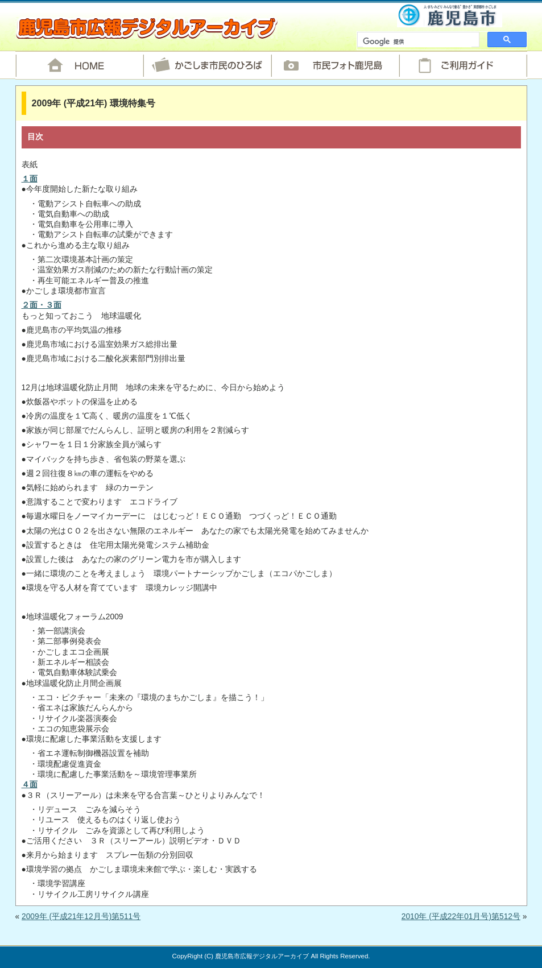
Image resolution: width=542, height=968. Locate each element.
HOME (79, 65)
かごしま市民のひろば (207, 65)
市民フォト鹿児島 (335, 65)
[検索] (417, 42)
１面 (30, 179)
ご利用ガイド (463, 65)
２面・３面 (41, 305)
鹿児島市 (449, 15)
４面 (30, 784)
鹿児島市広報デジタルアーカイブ (146, 28)
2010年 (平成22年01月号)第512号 (461, 916)
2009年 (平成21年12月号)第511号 (81, 916)
